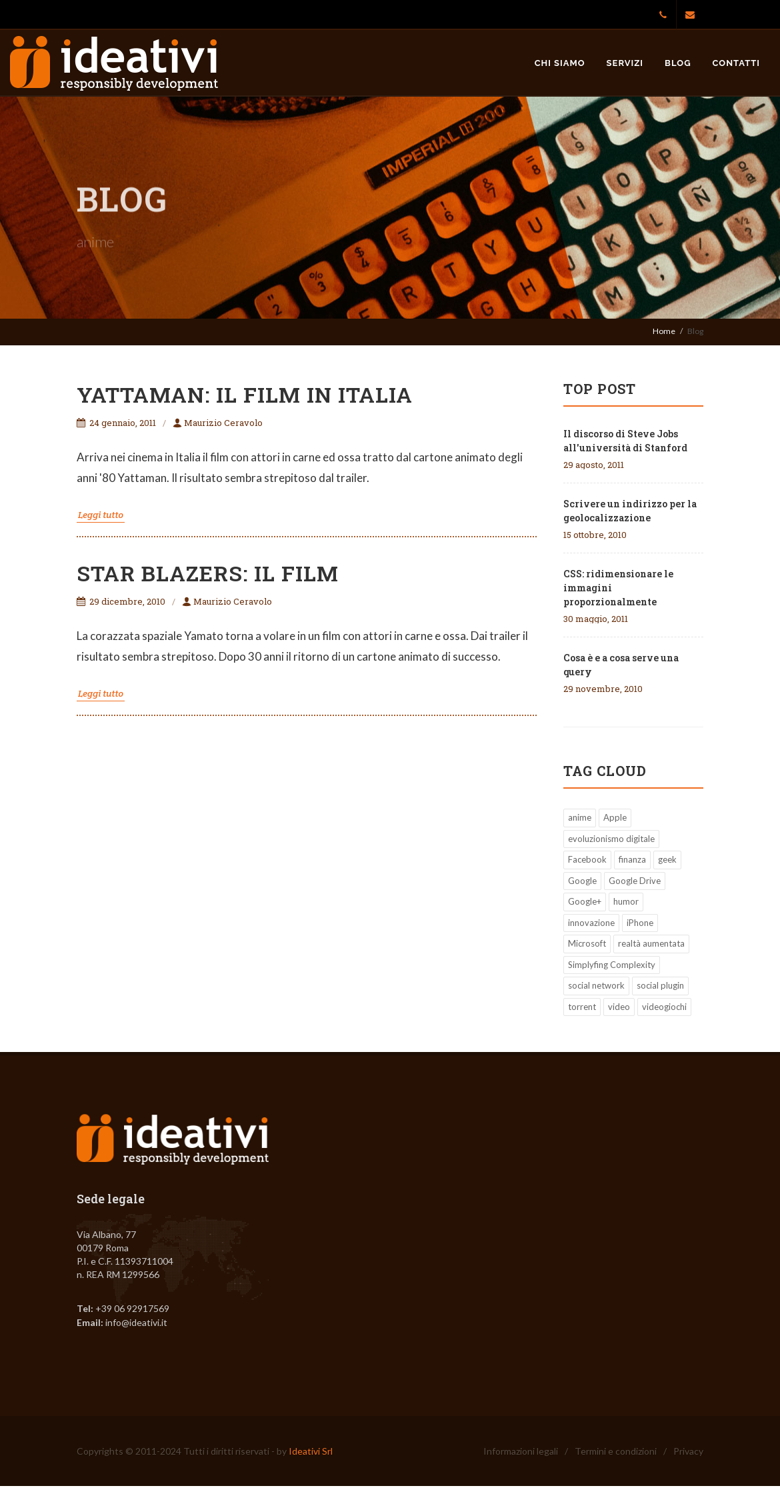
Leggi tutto (100, 515)
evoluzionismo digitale (611, 838)
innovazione (591, 922)
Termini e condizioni (616, 1451)
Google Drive (635, 880)
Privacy (688, 1451)
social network (596, 985)
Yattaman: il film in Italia (245, 394)
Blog (678, 63)
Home (664, 331)
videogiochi (664, 1006)
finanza (632, 859)
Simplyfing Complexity (611, 964)
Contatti (736, 63)
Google (582, 880)
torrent (582, 1006)
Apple (615, 817)
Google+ (584, 901)
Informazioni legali (520, 1451)
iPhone (640, 922)
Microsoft (587, 943)
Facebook (587, 859)
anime (579, 817)
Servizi (625, 63)
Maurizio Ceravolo (218, 423)
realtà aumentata (651, 943)
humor (626, 901)
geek (667, 859)
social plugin (660, 985)
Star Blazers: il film (208, 573)
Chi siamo (560, 63)
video (619, 1006)
